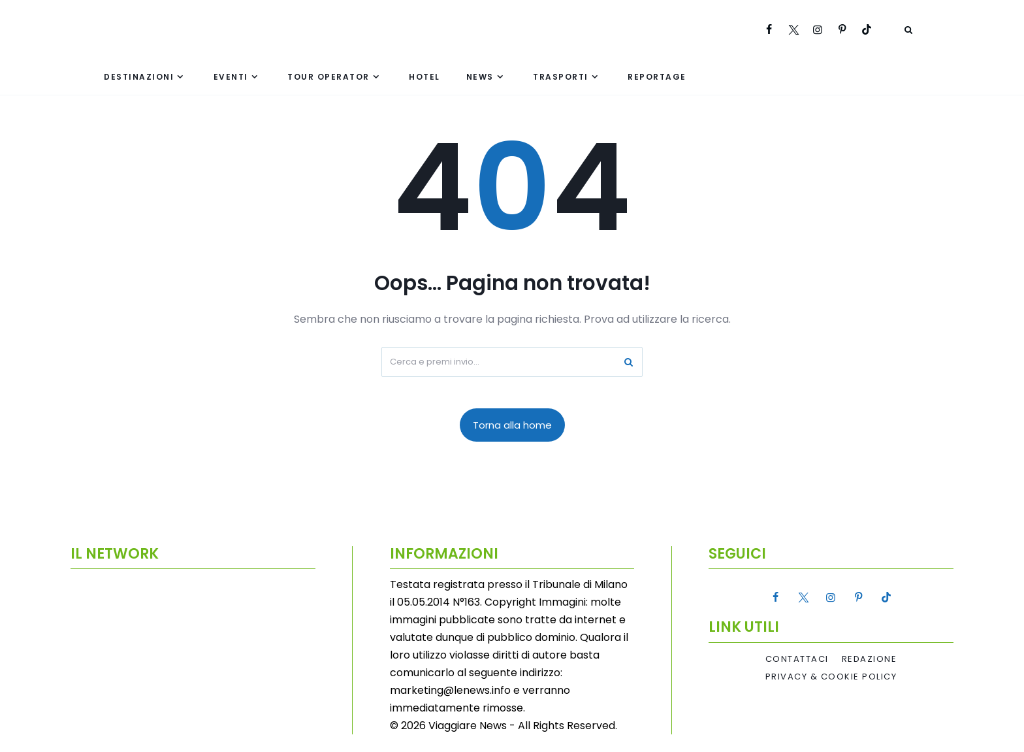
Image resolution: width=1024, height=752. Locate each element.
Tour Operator (328, 76)
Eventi (231, 76)
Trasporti (560, 76)
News (480, 76)
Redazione (869, 659)
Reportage (657, 76)
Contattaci (797, 659)
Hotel (424, 76)
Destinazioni (139, 76)
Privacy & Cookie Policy (831, 676)
